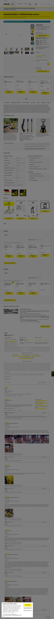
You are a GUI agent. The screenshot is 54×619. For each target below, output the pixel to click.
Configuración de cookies (28, 610)
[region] (17, 609)
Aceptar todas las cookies (27, 605)
